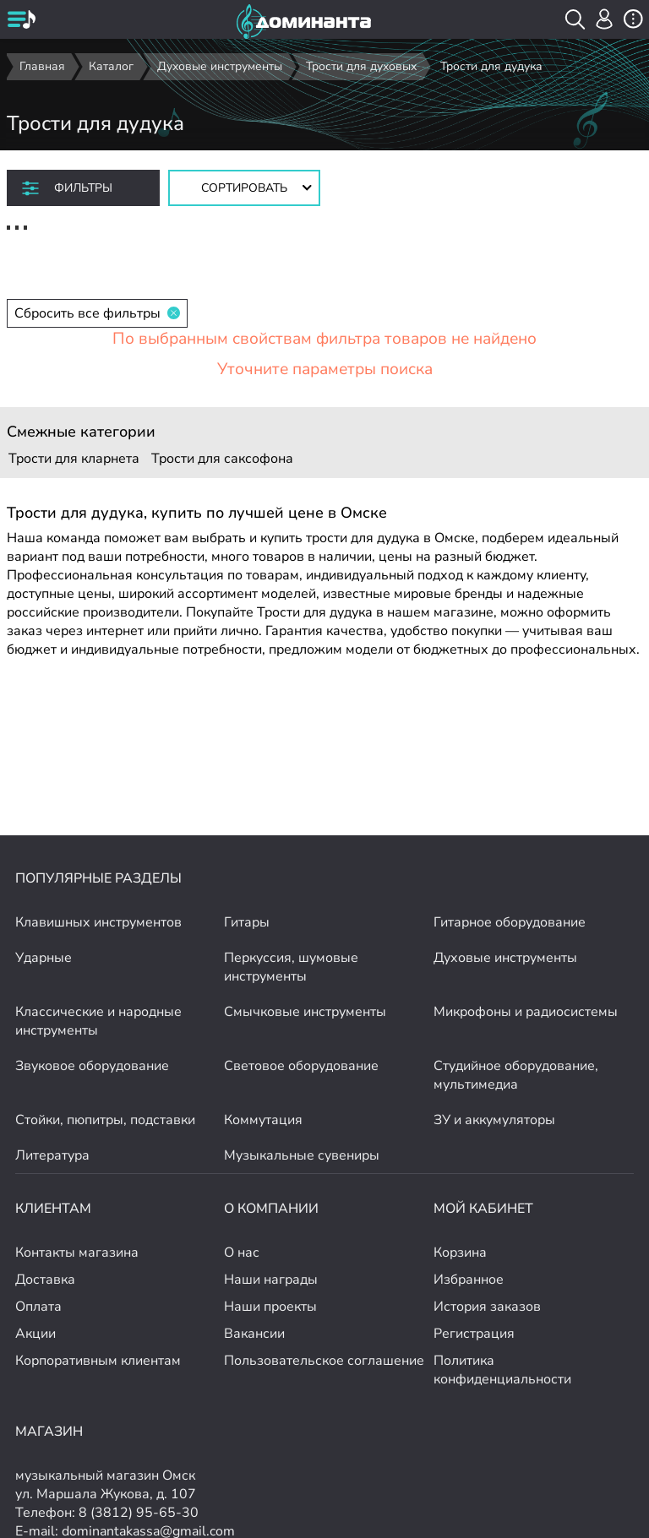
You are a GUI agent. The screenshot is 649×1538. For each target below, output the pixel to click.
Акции (35, 1333)
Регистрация (474, 1333)
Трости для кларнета (73, 458)
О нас (241, 1252)
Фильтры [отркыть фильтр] (83, 188)
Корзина (460, 1252)
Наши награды (271, 1279)
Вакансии (254, 1333)
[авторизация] (604, 19)
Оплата (38, 1306)
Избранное (469, 1279)
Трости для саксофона (222, 458)
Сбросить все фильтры (97, 313)
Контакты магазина (77, 1252)
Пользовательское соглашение (324, 1360)
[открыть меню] (21, 21)
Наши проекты (270, 1306)
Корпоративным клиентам (98, 1360)
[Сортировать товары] (244, 188)
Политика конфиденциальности (502, 1370)
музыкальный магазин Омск (105, 1475)
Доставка (45, 1279)
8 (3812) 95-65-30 (139, 1512)
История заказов (487, 1306)
